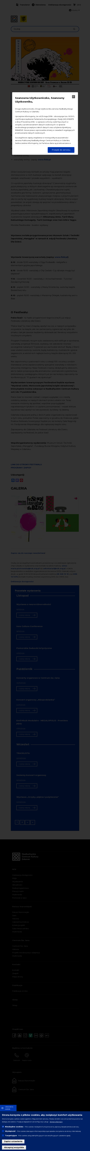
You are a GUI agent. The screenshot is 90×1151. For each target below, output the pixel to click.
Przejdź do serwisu (61, 150)
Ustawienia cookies (9, 1108)
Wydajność (10, 1131)
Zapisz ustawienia (13, 1141)
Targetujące (11, 1135)
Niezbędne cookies (14, 1127)
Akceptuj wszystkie (14, 1147)
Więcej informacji (56, 1122)
